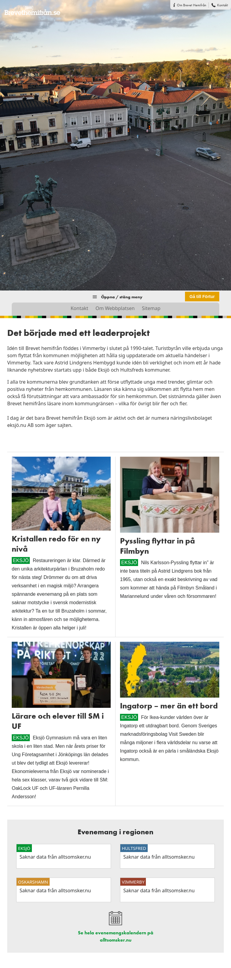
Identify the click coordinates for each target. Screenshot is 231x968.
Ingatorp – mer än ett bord (169, 706)
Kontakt (222, 5)
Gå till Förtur (202, 296)
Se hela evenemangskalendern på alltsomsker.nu (115, 936)
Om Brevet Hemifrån (191, 5)
